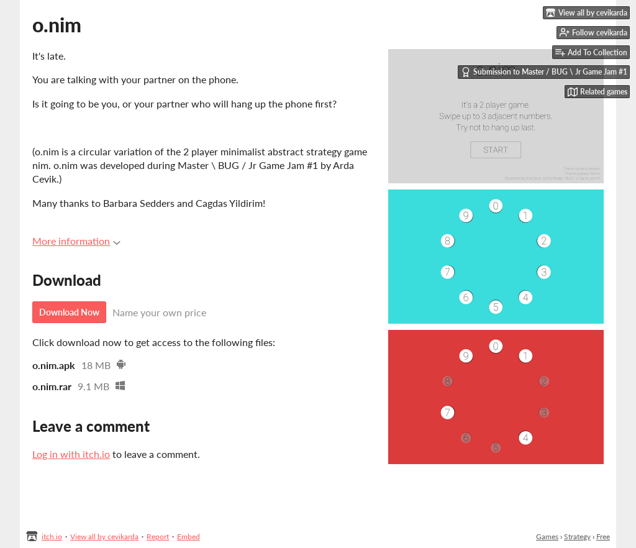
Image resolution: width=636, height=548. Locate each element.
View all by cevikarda (104, 536)
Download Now (69, 312)
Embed (188, 536)
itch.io (52, 536)
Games (547, 536)
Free (603, 536)
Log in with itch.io (71, 454)
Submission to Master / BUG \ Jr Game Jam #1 (544, 72)
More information (76, 241)
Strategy (577, 536)
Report (158, 536)
